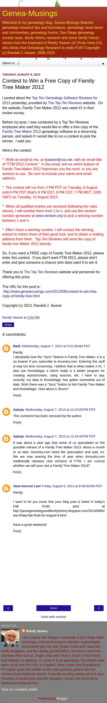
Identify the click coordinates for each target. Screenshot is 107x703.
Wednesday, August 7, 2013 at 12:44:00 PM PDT (60, 436)
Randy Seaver (37, 631)
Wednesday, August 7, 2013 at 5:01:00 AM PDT (56, 346)
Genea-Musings (29, 13)
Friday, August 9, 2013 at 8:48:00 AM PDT (72, 486)
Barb (17, 346)
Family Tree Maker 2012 (21, 131)
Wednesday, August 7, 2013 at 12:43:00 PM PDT (60, 409)
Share (8, 324)
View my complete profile (19, 689)
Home (53, 608)
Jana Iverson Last (27, 486)
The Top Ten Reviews (65, 103)
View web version (53, 617)
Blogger (62, 698)
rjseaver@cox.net (58, 160)
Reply (17, 395)
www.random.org (49, 216)
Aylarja (18, 409)
